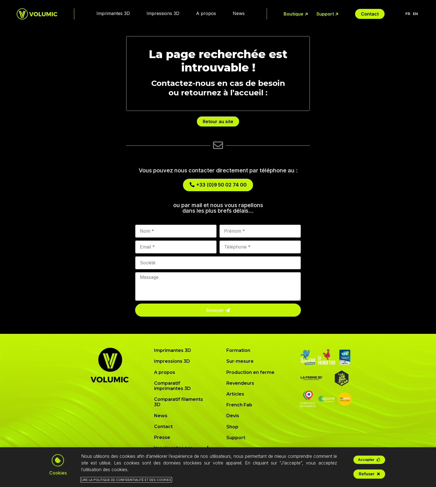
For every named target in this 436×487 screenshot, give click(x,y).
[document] (218, 243)
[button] (369, 460)
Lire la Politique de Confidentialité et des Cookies (126, 480)
